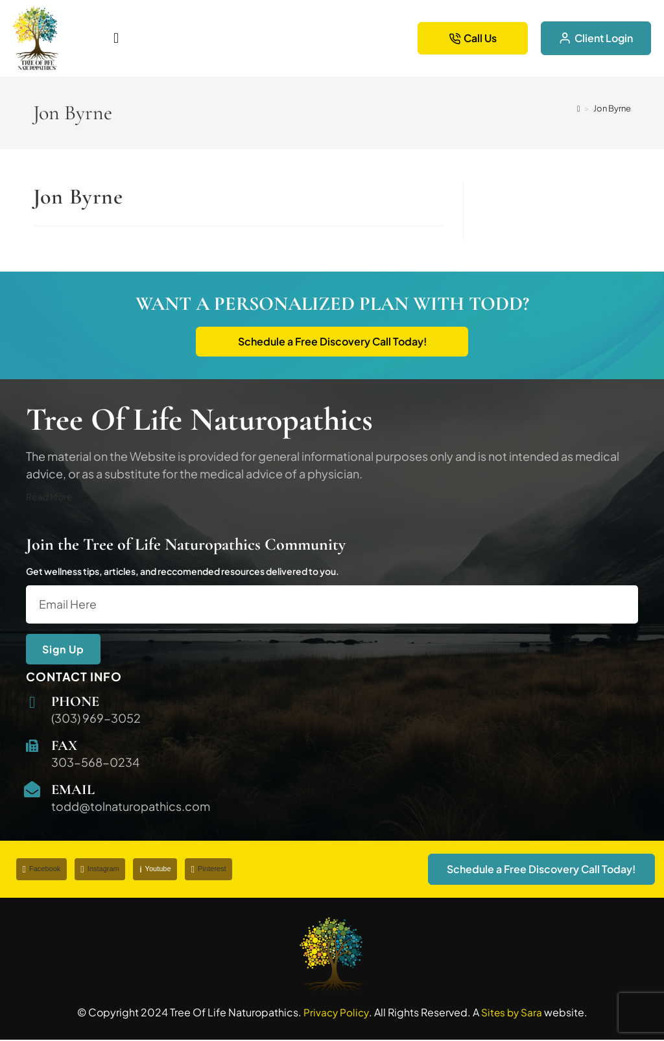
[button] (204, 38)
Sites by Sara (512, 1013)
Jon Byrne (612, 108)
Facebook (42, 870)
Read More (49, 498)
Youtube (156, 870)
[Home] (578, 108)
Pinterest (210, 870)
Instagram (101, 870)
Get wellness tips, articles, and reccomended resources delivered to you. (182, 572)
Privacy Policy (335, 1013)
